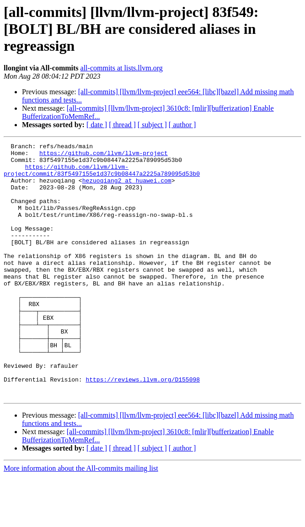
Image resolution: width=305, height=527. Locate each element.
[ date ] (96, 125)
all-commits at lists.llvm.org (121, 68)
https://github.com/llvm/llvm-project (103, 155)
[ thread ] (122, 125)
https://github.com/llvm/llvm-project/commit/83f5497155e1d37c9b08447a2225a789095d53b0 (102, 176)
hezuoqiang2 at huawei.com (126, 188)
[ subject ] (152, 125)
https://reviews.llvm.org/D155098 (143, 427)
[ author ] (182, 125)
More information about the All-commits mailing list (81, 519)
